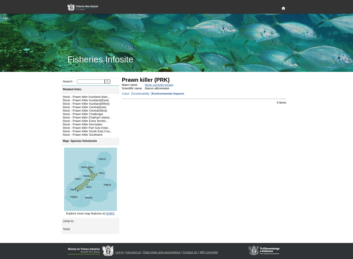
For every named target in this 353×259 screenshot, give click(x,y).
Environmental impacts (168, 93)
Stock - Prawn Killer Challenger (83, 114)
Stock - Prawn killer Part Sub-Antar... (86, 128)
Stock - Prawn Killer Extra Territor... (85, 121)
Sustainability (140, 93)
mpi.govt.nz (133, 252)
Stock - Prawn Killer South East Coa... (87, 131)
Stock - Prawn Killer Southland (82, 134)
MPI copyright (209, 252)
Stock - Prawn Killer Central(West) (85, 110)
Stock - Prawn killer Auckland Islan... (86, 97)
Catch (126, 93)
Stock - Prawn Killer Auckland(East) (86, 100)
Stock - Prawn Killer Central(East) (85, 107)
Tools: (67, 229)
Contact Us (190, 252)
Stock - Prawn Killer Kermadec (83, 124)
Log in (120, 252)
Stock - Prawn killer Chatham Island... (87, 117)
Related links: (72, 89)
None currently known (159, 85)
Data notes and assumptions (162, 252)
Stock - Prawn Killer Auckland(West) (86, 103)
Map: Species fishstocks (80, 141)
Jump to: (68, 221)
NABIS (110, 213)
